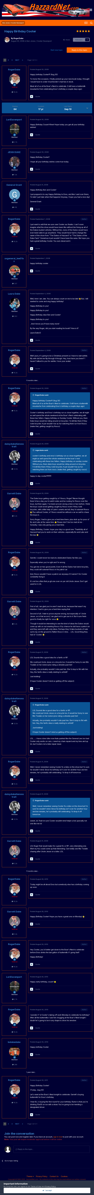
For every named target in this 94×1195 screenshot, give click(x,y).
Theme (30, 1176)
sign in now (57, 1137)
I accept (47, 1190)
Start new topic (57, 50)
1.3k (14, 175)
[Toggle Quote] (34, 395)
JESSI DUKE (14, 152)
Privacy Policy (41, 1176)
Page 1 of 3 (32, 60)
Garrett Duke (14, 493)
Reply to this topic (79, 50)
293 (14, 316)
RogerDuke (18, 38)
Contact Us (54, 1176)
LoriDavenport (14, 119)
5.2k (14, 516)
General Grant (14, 185)
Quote (37, 96)
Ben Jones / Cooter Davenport (39, 41)
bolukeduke (14, 1042)
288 (14, 1065)
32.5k (15, 469)
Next (17, 60)
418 (14, 207)
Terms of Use (36, 1186)
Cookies (64, 1176)
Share (66, 40)
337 (14, 283)
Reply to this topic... (24, 1149)
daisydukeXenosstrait (14, 445)
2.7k (14, 142)
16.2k (15, 92)
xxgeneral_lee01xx (14, 259)
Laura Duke (14, 293)
